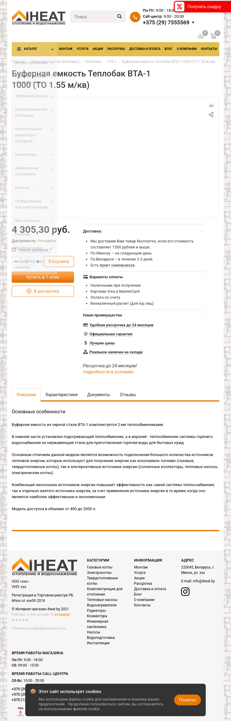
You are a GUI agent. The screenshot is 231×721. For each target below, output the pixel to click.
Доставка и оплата (145, 49)
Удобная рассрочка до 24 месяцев (121, 325)
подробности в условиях (108, 371)
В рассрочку (42, 291)
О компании (187, 49)
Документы (98, 394)
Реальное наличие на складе (116, 352)
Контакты (209, 49)
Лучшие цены (102, 343)
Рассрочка (116, 49)
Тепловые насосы (102, 600)
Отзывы (128, 394)
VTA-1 (111, 62)
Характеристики (61, 394)
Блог (169, 49)
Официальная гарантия (110, 334)
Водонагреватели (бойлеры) (55, 62)
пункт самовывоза (117, 265)
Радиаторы (96, 611)
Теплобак (93, 62)
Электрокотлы (99, 573)
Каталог (30, 49)
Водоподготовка (101, 638)
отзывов (62, 614)
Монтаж (65, 49)
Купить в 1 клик (43, 277)
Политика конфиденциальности (39, 628)
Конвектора (97, 616)
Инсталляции (98, 643)
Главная (19, 62)
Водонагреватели (101, 605)
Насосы (93, 632)
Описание (26, 394)
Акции (98, 49)
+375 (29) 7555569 (166, 23)
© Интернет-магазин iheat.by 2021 (40, 609)
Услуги (82, 49)
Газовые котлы (99, 567)
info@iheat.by (204, 581)
